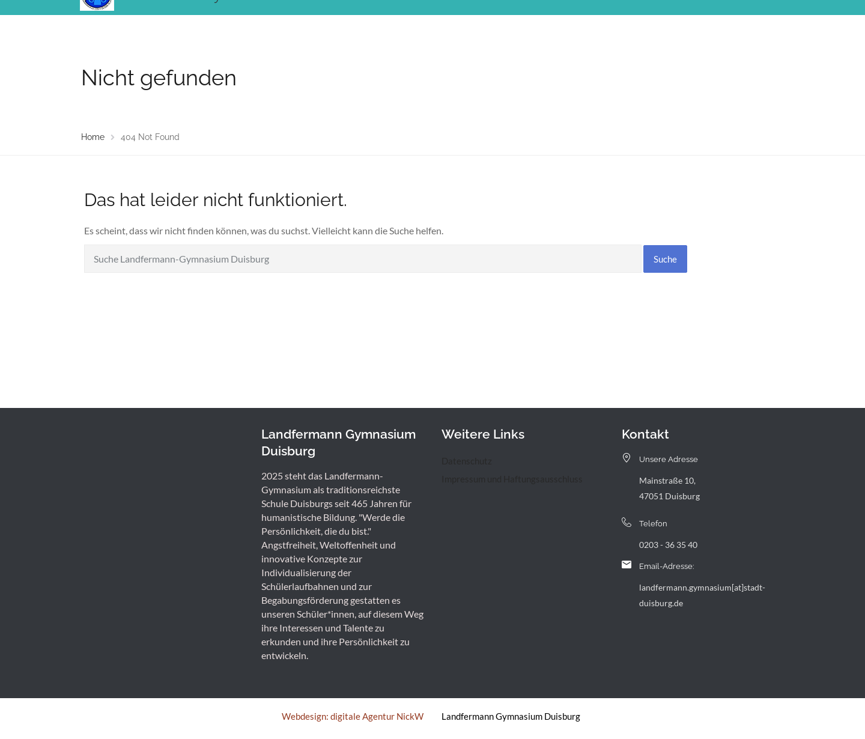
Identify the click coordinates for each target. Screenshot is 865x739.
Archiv (621, 21)
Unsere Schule (315, 21)
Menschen (385, 21)
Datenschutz (467, 460)
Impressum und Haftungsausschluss (512, 478)
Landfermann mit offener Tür (483, 21)
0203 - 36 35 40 (668, 545)
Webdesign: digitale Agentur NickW (352, 716)
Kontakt (667, 21)
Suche (665, 259)
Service (575, 21)
